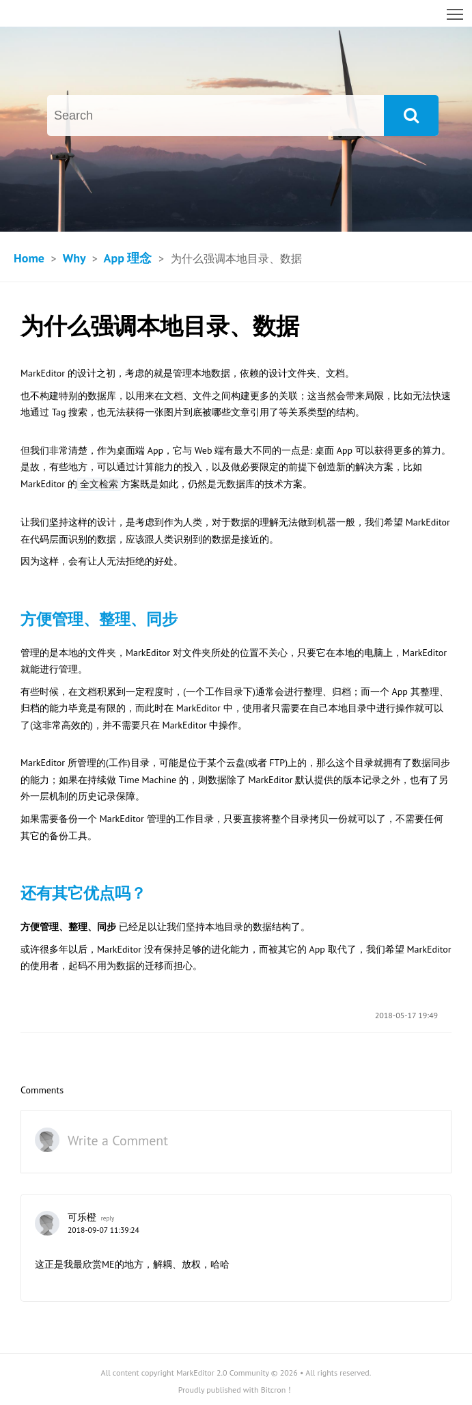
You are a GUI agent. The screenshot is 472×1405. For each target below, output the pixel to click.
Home (29, 258)
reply (108, 1218)
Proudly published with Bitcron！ (236, 1389)
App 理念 (128, 258)
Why (74, 258)
